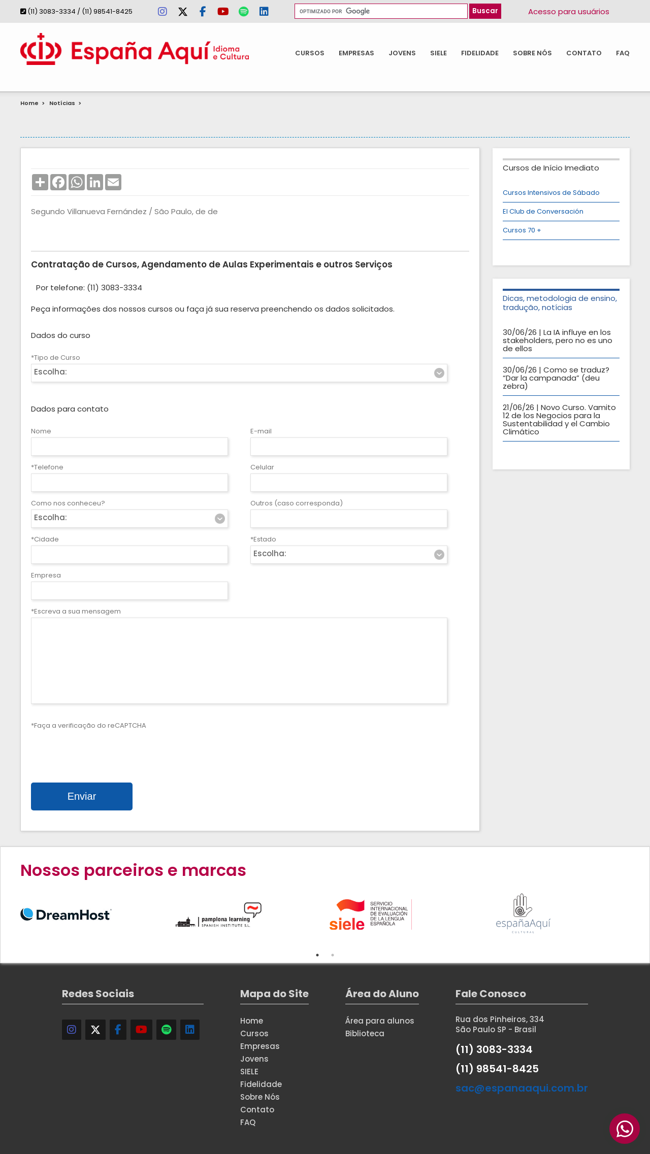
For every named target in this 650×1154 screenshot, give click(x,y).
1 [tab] (317, 955)
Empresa (46, 575)
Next (637, 913)
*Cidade (45, 539)
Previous (13, 913)
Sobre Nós (532, 53)
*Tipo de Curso (55, 357)
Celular (262, 467)
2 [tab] (333, 955)
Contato (584, 53)
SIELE (438, 53)
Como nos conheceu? (68, 503)
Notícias (62, 103)
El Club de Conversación (543, 211)
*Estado (263, 539)
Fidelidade (480, 53)
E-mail (261, 431)
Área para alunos (379, 1020)
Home (29, 103)
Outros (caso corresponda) (296, 503)
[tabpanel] (96, 913)
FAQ (623, 53)
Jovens (402, 53)
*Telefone (47, 467)
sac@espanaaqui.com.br (522, 1088)
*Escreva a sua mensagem (76, 611)
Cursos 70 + (522, 230)
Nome (41, 431)
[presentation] (108, 751)
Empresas (356, 53)
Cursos (309, 53)
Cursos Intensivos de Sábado (551, 192)
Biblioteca (364, 1033)
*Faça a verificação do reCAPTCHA (88, 725)
